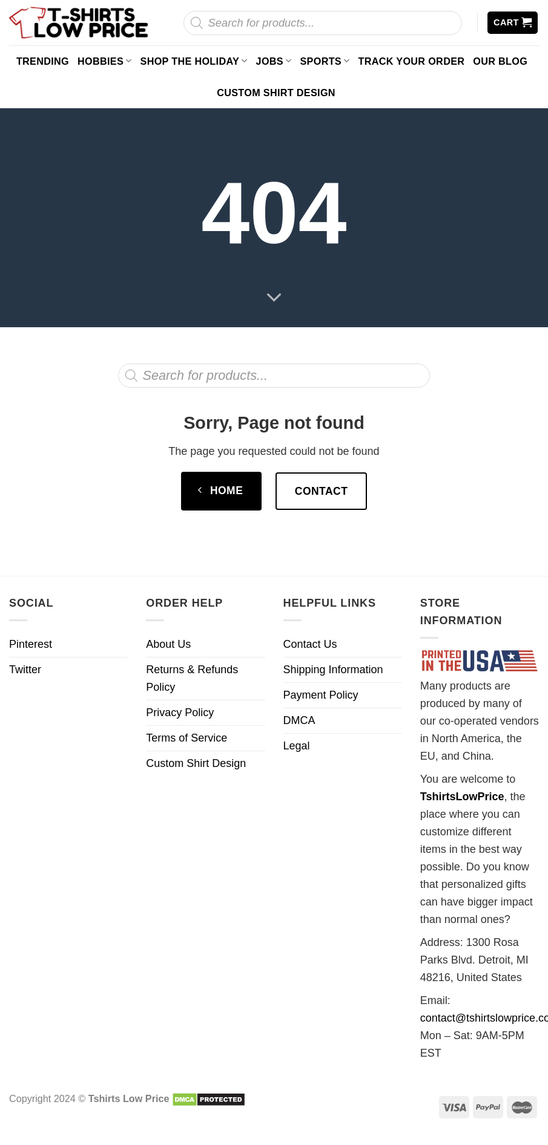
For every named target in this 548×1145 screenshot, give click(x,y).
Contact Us (310, 644)
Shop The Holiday (194, 61)
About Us (168, 644)
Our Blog (500, 61)
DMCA (299, 720)
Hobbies (105, 61)
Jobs (274, 61)
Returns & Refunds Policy (192, 678)
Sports (324, 61)
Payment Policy (320, 695)
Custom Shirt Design (276, 92)
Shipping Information (333, 670)
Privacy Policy (180, 712)
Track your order (411, 61)
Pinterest (30, 644)
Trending (42, 61)
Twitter (25, 670)
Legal (296, 746)
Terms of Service (186, 738)
